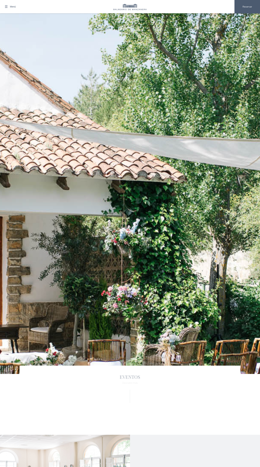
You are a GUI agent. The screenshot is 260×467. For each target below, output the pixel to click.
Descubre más (130, 382)
